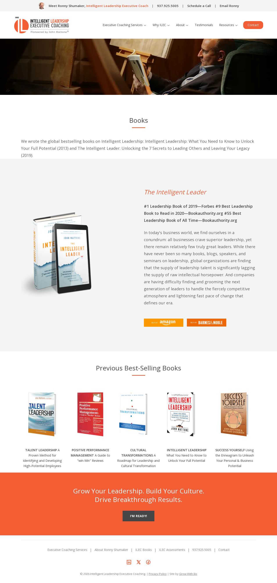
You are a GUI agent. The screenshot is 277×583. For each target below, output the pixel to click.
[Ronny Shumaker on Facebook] (148, 562)
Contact (253, 25)
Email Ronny (229, 6)
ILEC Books (143, 550)
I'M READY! (138, 516)
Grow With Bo (188, 574)
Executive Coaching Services (125, 25)
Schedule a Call (199, 6)
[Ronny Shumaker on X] (138, 562)
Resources (228, 25)
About (182, 25)
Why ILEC (161, 25)
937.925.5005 (168, 6)
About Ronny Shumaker (111, 550)
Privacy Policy (158, 574)
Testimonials (204, 25)
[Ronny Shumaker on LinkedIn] (129, 562)
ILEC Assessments (172, 550)
